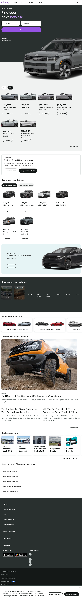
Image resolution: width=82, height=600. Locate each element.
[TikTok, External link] (30, 554)
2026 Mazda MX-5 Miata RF (8, 135)
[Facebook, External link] (30, 557)
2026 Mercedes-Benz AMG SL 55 (64, 108)
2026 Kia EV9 (42, 205)
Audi (58, 294)
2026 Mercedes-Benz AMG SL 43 (9, 108)
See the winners (11, 171)
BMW (77, 294)
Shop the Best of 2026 (28, 171)
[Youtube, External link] (30, 559)
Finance (39, 2)
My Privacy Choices (8, 581)
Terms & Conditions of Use (8, 571)
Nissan (19, 297)
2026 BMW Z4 (25, 107)
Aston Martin (48, 295)
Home (3, 8)
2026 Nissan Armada (27, 205)
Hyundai (7, 297)
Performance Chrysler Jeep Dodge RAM (40, 448)
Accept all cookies (71, 594)
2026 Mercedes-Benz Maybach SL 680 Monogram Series (27, 136)
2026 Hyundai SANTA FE (9, 233)
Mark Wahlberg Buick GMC (7, 448)
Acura (30, 294)
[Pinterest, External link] (30, 564)
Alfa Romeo (39, 295)
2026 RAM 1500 (61, 205)
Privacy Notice (5, 574)
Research (30, 2)
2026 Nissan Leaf (8, 205)
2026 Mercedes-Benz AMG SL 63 (46, 108)
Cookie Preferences (7, 585)
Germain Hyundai (69, 449)
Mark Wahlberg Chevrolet (22, 448)
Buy (15, 2)
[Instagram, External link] (30, 562)
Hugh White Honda (55, 449)
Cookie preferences (55, 594)
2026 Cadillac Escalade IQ (24, 233)
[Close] (80, 587)
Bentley (68, 294)
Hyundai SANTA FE (6, 40)
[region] (41, 592)
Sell (22, 2)
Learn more (11, 266)
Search (21, 30)
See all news (75, 427)
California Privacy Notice (8, 578)
